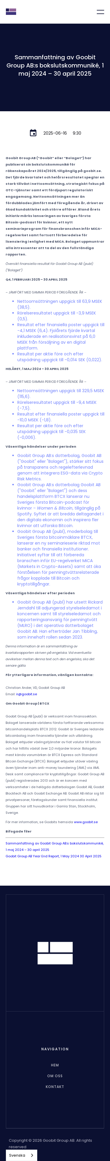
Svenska (17, 1155)
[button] (96, 11)
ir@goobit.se (26, 694)
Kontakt (55, 1086)
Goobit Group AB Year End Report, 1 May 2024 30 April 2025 (53, 856)
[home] (11, 11)
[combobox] (21, 1155)
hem (55, 1065)
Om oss (55, 1075)
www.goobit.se (86, 822)
